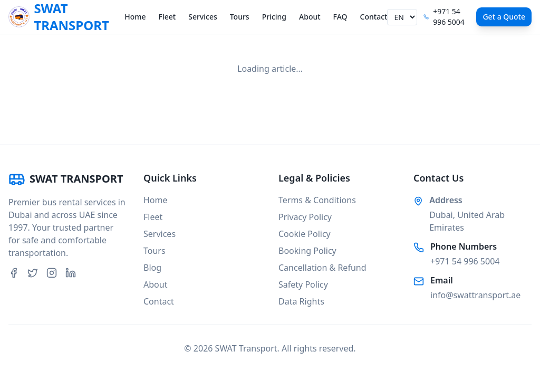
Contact (374, 17)
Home (135, 17)
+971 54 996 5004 (464, 261)
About (310, 17)
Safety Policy (303, 284)
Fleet (167, 17)
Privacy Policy (305, 217)
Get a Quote (504, 17)
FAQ (340, 17)
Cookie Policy (304, 234)
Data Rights (301, 301)
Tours (239, 17)
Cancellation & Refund (322, 267)
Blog (152, 267)
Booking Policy (307, 250)
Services (202, 17)
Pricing (274, 17)
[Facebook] (13, 273)
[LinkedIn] (70, 273)
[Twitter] (32, 273)
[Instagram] (51, 273)
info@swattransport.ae (475, 295)
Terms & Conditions (317, 200)
